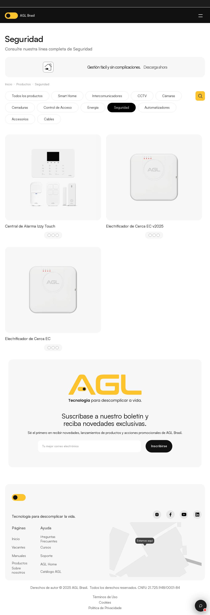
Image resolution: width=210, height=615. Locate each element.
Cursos (45, 547)
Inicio (8, 84)
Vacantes (18, 547)
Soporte (46, 556)
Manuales (19, 556)
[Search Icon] (200, 96)
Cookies (105, 602)
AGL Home (48, 564)
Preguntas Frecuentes (48, 539)
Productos (23, 84)
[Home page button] (22, 509)
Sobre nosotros (18, 570)
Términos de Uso (105, 597)
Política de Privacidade (105, 608)
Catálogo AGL (50, 571)
